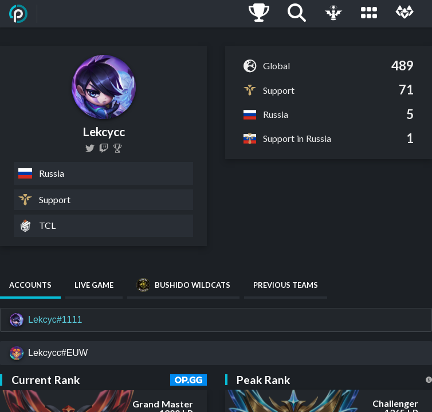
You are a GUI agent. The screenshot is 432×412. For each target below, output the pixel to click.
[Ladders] (258, 13)
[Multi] (404, 13)
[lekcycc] (90, 148)
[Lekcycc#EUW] (216, 353)
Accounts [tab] (30, 285)
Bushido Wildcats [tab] (183, 285)
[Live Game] (333, 13)
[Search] (296, 13)
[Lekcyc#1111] (216, 320)
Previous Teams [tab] (285, 285)
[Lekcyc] (117, 148)
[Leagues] (369, 13)
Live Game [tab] (93, 285)
